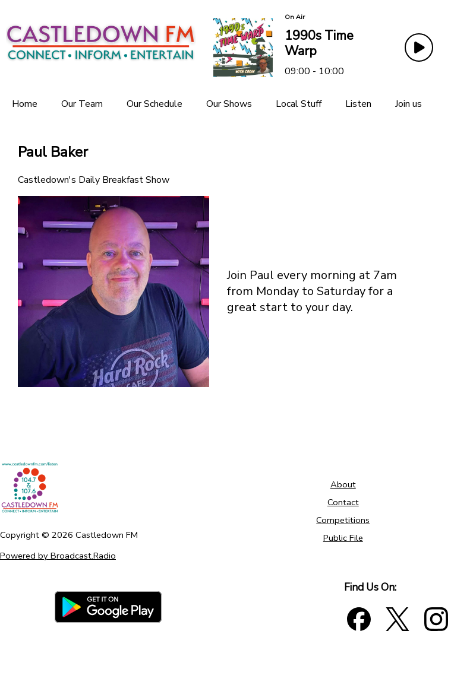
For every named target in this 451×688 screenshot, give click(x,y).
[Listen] (358, 104)
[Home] (24, 104)
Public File (343, 538)
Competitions (343, 520)
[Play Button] (419, 47)
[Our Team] (82, 104)
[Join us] (408, 104)
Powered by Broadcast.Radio (58, 556)
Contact (343, 502)
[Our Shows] (229, 104)
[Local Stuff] (298, 104)
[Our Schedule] (154, 104)
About (343, 484)
